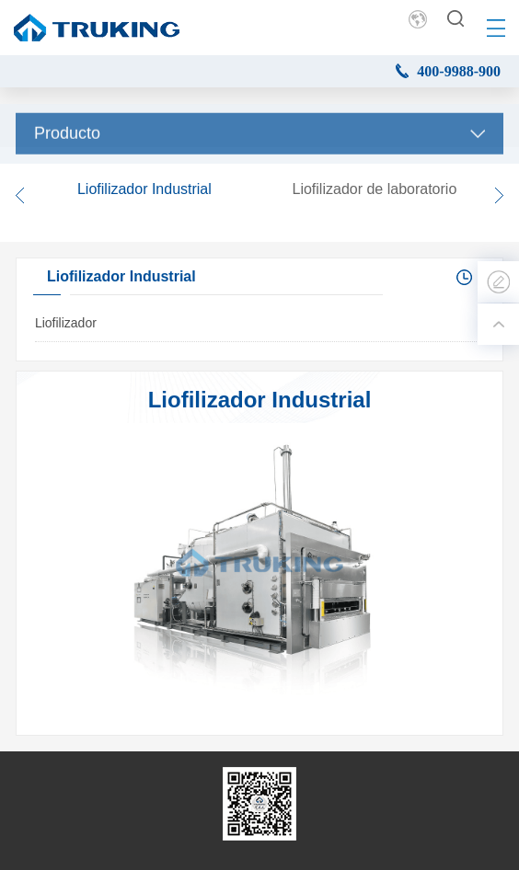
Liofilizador (66, 322)
